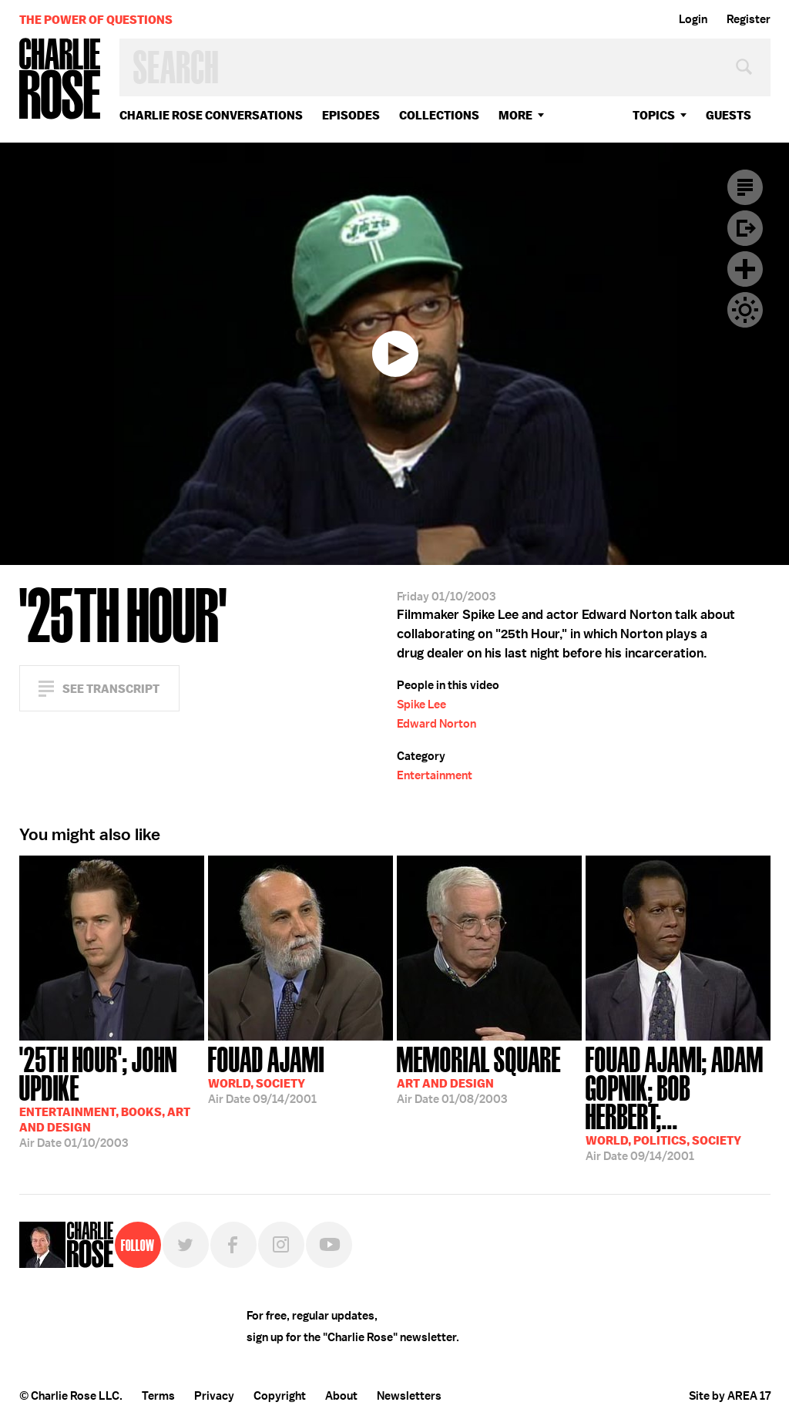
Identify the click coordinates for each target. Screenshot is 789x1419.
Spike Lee (421, 704)
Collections (439, 115)
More (515, 115)
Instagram (281, 1245)
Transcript (745, 187)
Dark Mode (745, 310)
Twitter (186, 1245)
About (341, 1396)
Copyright (279, 1396)
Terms (158, 1396)
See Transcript (110, 688)
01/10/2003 (111, 1096)
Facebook (233, 1245)
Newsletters (409, 1396)
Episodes (351, 115)
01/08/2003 (479, 1074)
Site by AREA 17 (730, 1396)
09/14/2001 (266, 1074)
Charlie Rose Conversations (211, 115)
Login (693, 19)
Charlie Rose (60, 80)
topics (654, 115)
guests (728, 115)
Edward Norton (436, 723)
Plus (745, 269)
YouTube (329, 1245)
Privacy (214, 1396)
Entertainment (434, 775)
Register (749, 19)
